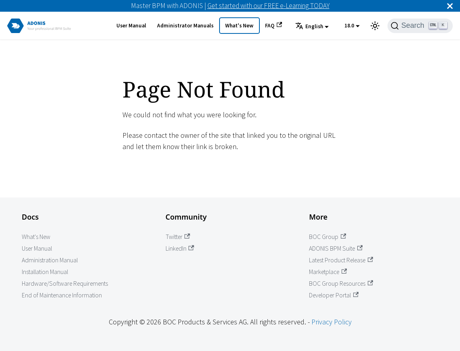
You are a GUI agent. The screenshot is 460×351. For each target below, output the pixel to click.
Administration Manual (50, 260)
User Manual (131, 25)
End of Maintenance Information (62, 295)
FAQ (273, 25)
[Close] (450, 6)
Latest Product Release (341, 260)
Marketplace (328, 272)
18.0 (349, 25)
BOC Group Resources (341, 283)
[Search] (420, 26)
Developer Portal (333, 295)
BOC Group (327, 237)
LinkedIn (180, 248)
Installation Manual (45, 272)
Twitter (178, 237)
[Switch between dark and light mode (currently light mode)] (375, 26)
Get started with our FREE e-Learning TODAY (268, 5)
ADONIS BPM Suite (336, 248)
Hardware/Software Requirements (65, 283)
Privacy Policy (331, 321)
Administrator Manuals (185, 25)
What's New (239, 25)
